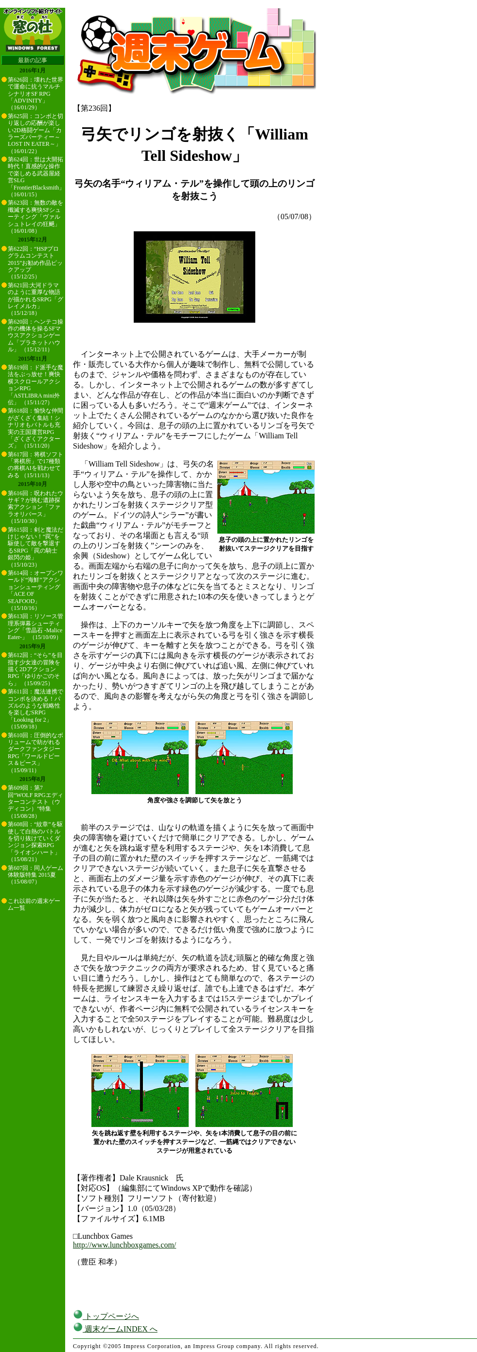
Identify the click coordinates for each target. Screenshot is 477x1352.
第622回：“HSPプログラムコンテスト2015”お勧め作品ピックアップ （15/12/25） (35, 262)
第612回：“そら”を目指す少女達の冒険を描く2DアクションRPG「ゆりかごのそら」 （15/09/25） (35, 669)
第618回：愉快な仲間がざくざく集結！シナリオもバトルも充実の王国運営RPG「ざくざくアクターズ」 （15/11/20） (35, 428)
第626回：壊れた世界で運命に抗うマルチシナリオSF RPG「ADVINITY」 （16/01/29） (35, 93)
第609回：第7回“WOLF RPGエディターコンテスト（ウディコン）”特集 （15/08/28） (35, 801)
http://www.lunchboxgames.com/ (124, 1245)
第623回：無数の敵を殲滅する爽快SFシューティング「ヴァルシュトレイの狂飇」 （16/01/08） (35, 216)
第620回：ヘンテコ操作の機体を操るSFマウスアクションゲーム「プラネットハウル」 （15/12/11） (35, 335)
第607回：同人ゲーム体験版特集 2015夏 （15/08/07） (35, 875)
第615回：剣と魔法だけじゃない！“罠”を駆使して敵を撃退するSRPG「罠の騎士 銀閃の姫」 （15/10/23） (35, 547)
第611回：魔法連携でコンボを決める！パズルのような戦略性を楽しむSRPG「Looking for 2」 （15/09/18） (35, 709)
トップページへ (106, 1316)
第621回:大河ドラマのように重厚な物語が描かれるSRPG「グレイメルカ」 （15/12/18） (35, 299)
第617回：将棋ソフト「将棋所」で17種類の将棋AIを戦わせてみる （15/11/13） (35, 465)
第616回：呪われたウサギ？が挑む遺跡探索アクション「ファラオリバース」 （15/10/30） (35, 507)
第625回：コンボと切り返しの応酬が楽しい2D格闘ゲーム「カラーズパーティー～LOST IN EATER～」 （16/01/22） (35, 134)
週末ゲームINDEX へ (115, 1329)
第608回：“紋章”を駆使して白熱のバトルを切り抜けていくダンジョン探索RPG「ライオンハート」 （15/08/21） (35, 842)
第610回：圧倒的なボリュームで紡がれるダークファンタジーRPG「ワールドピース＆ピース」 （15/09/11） (35, 753)
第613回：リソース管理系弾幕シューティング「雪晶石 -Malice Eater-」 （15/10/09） (35, 627)
